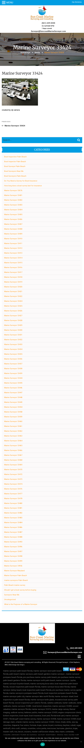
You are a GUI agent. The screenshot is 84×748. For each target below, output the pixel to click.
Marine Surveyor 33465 (13, 445)
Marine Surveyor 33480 (13, 503)
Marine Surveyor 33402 (13, 200)
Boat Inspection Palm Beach (15, 157)
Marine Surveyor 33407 (13, 224)
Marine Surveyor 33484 (13, 522)
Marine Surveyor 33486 (13, 527)
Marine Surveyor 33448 (13, 397)
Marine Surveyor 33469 (13, 465)
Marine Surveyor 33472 (13, 474)
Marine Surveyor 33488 (13, 537)
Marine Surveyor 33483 (13, 518)
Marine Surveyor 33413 (13, 253)
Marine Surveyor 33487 (13, 532)
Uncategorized (10, 599)
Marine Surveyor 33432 (13, 340)
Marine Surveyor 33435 (13, 354)
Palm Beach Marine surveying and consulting (26, 662)
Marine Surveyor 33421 (13, 291)
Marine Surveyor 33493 (13, 542)
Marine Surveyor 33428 (13, 320)
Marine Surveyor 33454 (13, 407)
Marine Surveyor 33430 (13, 330)
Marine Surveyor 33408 (13, 229)
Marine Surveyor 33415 (13, 263)
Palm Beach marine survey (14, 585)
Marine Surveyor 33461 (13, 426)
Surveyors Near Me (11, 595)
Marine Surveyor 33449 (13, 402)
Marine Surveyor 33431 (13, 335)
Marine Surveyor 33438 (13, 368)
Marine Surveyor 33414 (13, 258)
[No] (81, 741)
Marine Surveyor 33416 (13, 267)
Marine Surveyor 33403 (13, 205)
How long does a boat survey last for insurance (23, 186)
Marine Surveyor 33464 (13, 441)
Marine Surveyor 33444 (13, 378)
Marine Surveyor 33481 (13, 508)
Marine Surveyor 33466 (13, 450)
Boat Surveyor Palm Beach (14, 166)
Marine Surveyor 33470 (13, 469)
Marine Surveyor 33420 (13, 287)
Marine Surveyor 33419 (13, 282)
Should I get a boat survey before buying (20, 590)
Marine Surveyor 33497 (13, 551)
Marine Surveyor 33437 (13, 364)
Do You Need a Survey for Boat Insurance (20, 181)
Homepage (25, 52)
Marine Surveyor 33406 (13, 219)
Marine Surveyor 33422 (13, 296)
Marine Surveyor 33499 (13, 561)
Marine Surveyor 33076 (13, 190)
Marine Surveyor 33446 (13, 388)
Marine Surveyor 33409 (13, 234)
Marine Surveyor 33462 (13, 431)
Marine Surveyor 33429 (13, 325)
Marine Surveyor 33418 (13, 277)
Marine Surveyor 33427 (13, 316)
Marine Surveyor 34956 (13, 566)
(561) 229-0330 (48, 23)
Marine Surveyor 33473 (13, 479)
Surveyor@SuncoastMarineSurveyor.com (48, 31)
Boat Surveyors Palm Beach (15, 176)
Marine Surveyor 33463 (13, 436)
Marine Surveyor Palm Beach (15, 575)
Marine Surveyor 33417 (13, 272)
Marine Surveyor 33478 (13, 498)
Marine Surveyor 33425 (13, 306)
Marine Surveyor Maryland (14, 571)
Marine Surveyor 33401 (13, 195)
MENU (9, 2)
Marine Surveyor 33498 (13, 556)
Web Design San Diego (16, 665)
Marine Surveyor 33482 (13, 513)
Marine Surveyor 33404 (13, 210)
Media (37, 52)
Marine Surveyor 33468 (13, 460)
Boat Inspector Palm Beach (15, 161)
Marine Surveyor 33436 (13, 359)
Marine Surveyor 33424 (13, 301)
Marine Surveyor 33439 (13, 373)
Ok (43, 744)
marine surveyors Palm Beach (16, 580)
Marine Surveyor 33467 (13, 455)
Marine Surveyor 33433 (13, 344)
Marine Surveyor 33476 (13, 489)
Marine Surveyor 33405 (13, 214)
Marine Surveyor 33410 (13, 239)
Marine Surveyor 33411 (13, 243)
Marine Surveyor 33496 (13, 547)
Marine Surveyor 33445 (13, 383)
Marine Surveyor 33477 (13, 494)
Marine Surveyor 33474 (13, 484)
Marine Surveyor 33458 (13, 412)
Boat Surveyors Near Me (14, 171)
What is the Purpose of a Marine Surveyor (20, 604)
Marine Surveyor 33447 (13, 392)
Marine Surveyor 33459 (13, 417)
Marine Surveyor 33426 (13, 311)
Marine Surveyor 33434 (13, 349)
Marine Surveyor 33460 (13, 421)
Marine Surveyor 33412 (13, 248)
